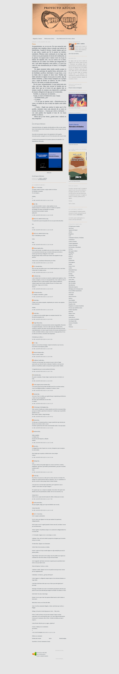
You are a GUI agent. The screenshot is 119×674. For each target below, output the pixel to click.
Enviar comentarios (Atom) (44, 641)
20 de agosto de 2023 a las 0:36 (42, 319)
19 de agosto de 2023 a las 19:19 (42, 272)
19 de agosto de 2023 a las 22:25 (42, 288)
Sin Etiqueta (71, 315)
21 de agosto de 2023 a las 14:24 (42, 427)
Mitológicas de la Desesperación (76, 288)
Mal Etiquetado (72, 281)
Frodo (35, 475)
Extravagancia (42, 179)
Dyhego (35, 461)
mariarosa (36, 431)
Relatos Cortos (72, 313)
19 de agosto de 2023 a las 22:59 (42, 309)
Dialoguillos (71, 252)
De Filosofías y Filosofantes (75, 247)
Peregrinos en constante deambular (76, 305)
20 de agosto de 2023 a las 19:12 (42, 416)
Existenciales (71, 260)
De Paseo (71, 249)
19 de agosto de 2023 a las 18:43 (42, 262)
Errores (70, 258)
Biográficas (71, 234)
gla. (34, 204)
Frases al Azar (72, 266)
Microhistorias (72, 285)
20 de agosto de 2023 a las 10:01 (42, 390)
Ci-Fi (70, 235)
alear (35, 446)
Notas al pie (71, 292)
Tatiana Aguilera (37, 248)
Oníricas (70, 298)
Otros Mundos (72, 300)
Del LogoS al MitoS (73, 251)
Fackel (35, 313)
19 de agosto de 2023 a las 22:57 (42, 296)
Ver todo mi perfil (74, 53)
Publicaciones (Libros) (49, 38)
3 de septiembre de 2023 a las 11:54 (43, 632)
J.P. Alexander (37, 266)
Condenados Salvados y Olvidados (76, 237)
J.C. (34, 342)
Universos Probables (73, 323)
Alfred (35, 300)
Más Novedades (72, 283)
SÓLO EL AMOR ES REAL (40, 218)
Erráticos (71, 256)
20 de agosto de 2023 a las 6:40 (42, 348)
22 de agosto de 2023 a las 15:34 (42, 457)
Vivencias (71, 326)
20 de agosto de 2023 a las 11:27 (42, 403)
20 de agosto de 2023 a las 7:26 (42, 371)
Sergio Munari (37, 322)
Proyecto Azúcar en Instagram (75, 87)
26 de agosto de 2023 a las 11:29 (42, 510)
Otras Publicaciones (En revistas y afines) (66, 38)
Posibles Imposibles (73, 309)
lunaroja (35, 394)
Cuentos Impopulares (73, 243)
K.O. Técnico (72, 271)
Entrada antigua (62, 638)
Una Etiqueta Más (73, 321)
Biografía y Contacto (37, 38)
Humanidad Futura (73, 269)
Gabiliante (36, 276)
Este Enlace (79, 214)
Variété (70, 324)
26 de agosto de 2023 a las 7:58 (42, 499)
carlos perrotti (37, 502)
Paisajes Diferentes (73, 302)
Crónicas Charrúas (73, 241)
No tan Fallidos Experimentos (75, 290)
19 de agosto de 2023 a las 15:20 (42, 200)
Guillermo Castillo (38, 360)
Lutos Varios (71, 279)
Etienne (35, 420)
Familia (70, 264)
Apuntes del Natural (73, 230)
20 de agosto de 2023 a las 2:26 (42, 339)
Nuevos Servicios (72, 296)
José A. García (37, 187)
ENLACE (49, 172)
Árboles (70, 232)
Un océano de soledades (74, 319)
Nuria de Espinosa (38, 352)
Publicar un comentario (37, 636)
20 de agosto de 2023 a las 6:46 (42, 356)
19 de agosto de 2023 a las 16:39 (42, 229)
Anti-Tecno (71, 228)
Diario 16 (71, 254)
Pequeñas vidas (72, 304)
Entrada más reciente (36, 638)
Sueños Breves (72, 317)
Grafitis (70, 268)
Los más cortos (72, 277)
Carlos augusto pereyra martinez (41, 384)
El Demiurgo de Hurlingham (40, 407)
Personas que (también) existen (75, 307)
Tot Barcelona (37, 292)
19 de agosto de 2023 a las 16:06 (42, 215)
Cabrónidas (36, 375)
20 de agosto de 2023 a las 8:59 (42, 381)
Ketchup (70, 273)
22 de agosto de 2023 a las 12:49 (42, 442)
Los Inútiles (71, 275)
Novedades (71, 294)
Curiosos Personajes (73, 245)
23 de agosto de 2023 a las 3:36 (42, 472)
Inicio (50, 638)
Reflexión (71, 311)
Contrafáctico (72, 239)
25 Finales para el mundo (74, 226)
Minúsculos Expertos (73, 287)
